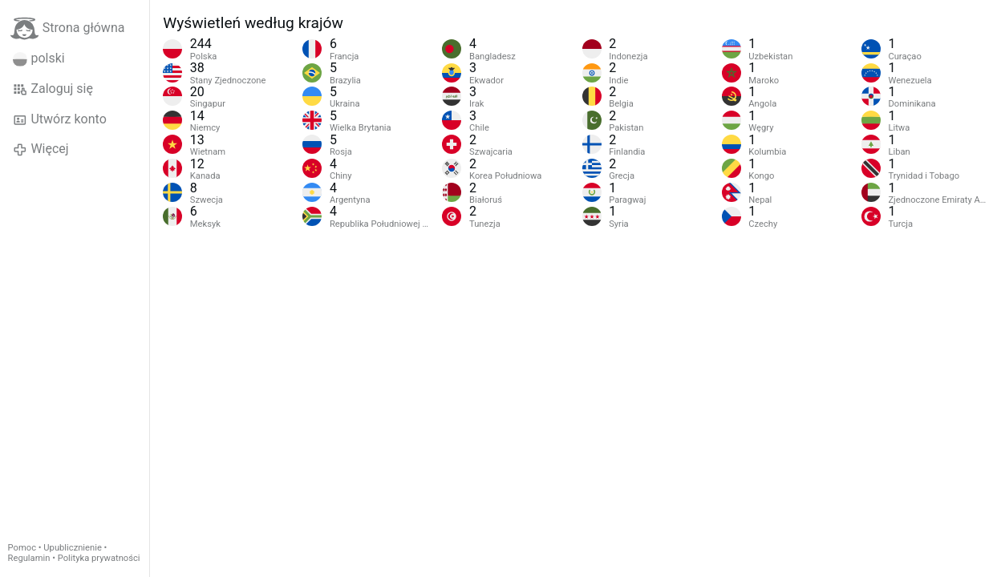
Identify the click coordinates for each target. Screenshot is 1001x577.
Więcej (41, 149)
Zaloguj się (53, 89)
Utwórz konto (60, 119)
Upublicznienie (72, 548)
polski (39, 58)
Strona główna (67, 28)
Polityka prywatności (99, 558)
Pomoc (22, 548)
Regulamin (29, 558)
